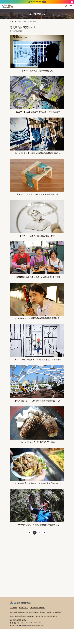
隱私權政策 (13, 607)
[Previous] (30, 533)
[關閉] (72, 2)
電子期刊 (18, 21)
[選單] (71, 6)
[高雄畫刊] (7, 6)
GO (44, 2)
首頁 (11, 21)
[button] (66, 6)
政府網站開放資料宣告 (37, 607)
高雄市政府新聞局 (20, 602)
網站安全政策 (23, 607)
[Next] (44, 533)
